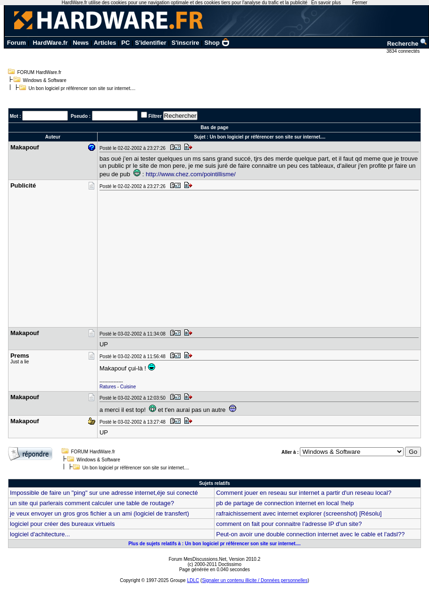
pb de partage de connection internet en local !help (285, 503)
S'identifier (150, 42)
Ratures (107, 386)
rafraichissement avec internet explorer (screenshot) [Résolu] (298, 513)
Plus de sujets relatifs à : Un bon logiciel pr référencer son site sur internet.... (214, 543)
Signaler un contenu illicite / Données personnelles (254, 580)
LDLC (193, 580)
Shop (217, 42)
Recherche (407, 43)
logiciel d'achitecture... (40, 534)
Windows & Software (44, 80)
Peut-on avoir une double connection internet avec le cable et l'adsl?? (310, 534)
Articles (105, 42)
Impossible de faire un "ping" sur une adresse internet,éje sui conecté (104, 492)
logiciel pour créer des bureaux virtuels (62, 523)
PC (125, 42)
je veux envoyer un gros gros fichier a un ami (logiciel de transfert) (99, 513)
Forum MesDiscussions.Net (197, 559)
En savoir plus (326, 2)
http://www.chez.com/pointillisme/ (191, 174)
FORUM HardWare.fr (39, 72)
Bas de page (215, 127)
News (81, 42)
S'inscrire (185, 42)
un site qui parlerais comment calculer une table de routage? (92, 503)
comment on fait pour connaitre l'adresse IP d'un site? (289, 523)
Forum (16, 42)
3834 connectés (404, 51)
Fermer (359, 2)
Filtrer (155, 116)
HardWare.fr (50, 42)
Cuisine (128, 386)
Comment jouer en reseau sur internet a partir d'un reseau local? (303, 492)
